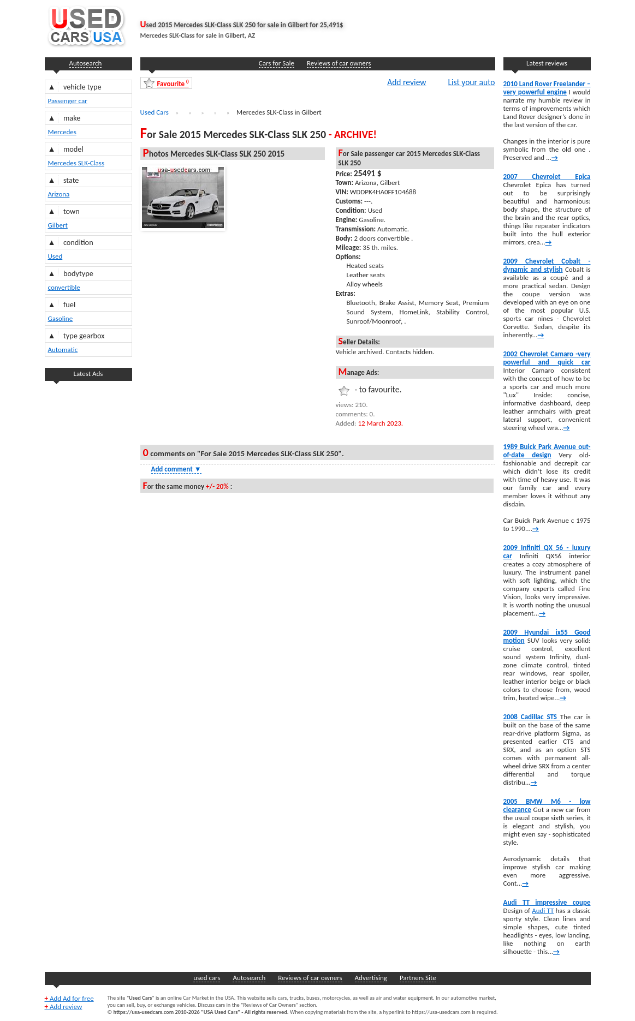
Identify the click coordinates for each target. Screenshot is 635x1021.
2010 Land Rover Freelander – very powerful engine (547, 88)
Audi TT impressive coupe (547, 902)
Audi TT (543, 910)
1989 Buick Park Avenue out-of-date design (547, 451)
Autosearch (85, 63)
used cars (206, 978)
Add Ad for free (69, 998)
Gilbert (58, 225)
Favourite (173, 83)
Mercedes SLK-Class (76, 163)
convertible (64, 287)
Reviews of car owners (339, 63)
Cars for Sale (276, 63)
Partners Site (418, 978)
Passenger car (67, 101)
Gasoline (60, 318)
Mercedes (62, 132)
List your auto (471, 82)
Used (55, 256)
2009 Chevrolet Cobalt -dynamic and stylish (547, 265)
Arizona (59, 194)
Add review (406, 82)
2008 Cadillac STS (531, 717)
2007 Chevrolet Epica (547, 176)
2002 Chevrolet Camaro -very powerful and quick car (547, 358)
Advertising (371, 978)
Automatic (63, 349)
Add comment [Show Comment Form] (176, 469)
